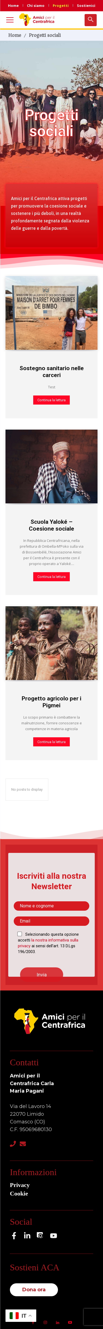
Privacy (20, 1185)
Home (14, 35)
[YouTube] (53, 1236)
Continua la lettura (51, 400)
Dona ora (34, 1290)
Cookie (19, 1193)
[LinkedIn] (27, 1236)
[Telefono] (13, 1144)
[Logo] (37, 19)
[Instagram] (40, 1236)
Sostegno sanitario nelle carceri (52, 371)
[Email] (23, 1144)
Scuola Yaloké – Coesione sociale (51, 525)
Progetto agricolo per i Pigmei (51, 702)
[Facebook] (14, 1236)
